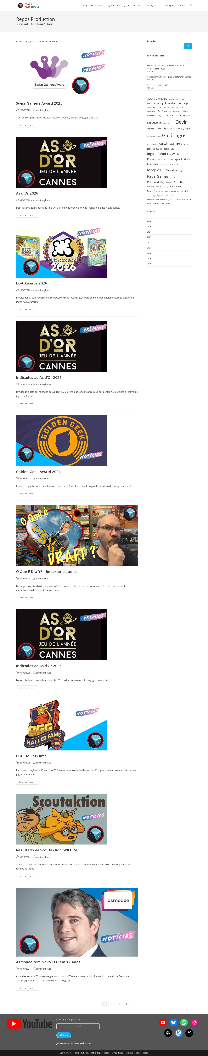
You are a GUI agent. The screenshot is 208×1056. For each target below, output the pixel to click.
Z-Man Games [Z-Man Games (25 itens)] (165, 203)
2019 (149, 258)
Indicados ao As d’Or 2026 (39, 377)
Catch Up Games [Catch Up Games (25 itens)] (160, 116)
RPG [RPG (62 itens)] (186, 191)
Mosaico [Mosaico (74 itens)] (171, 170)
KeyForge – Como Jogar (157, 85)
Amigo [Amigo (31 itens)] (181, 99)
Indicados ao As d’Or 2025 (39, 665)
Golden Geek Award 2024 (38, 471)
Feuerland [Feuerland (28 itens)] (151, 137)
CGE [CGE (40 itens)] (169, 115)
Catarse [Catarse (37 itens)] (150, 115)
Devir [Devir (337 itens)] (181, 122)
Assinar (64, 1035)
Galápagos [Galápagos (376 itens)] (174, 135)
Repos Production (45, 24)
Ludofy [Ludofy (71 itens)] (185, 159)
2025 (149, 226)
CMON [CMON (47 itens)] (175, 115)
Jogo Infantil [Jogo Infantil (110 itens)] (156, 153)
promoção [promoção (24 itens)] (169, 183)
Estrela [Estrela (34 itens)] (159, 129)
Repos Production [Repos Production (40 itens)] (155, 191)
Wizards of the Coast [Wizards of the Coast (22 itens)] (153, 203)
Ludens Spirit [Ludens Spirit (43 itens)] (174, 159)
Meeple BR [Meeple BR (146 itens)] (156, 169)
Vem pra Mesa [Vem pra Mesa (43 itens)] (184, 199)
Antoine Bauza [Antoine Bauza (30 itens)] (153, 103)
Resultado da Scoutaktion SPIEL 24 (46, 850)
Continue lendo (28, 124)
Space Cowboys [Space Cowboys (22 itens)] (151, 196)
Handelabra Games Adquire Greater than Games (169, 76)
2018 (149, 263)
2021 (149, 247)
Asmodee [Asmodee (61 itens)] (170, 103)
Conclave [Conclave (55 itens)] (185, 115)
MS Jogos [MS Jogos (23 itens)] (181, 171)
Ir (188, 46)
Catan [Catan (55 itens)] (184, 111)
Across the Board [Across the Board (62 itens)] (157, 98)
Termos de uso (117, 1053)
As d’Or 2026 (27, 193)
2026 (149, 221)
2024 (149, 232)
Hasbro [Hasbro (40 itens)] (166, 148)
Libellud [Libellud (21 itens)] (163, 160)
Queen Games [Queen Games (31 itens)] (153, 187)
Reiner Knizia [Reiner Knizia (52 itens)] (177, 186)
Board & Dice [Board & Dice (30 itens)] (152, 107)
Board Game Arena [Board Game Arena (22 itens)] (164, 107)
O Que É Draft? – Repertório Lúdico (47, 571)
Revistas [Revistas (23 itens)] (167, 191)
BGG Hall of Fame (31, 755)
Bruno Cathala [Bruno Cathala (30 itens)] (177, 107)
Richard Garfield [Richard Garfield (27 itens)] (177, 191)
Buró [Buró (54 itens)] (160, 111)
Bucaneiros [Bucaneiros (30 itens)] (151, 111)
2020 (149, 253)
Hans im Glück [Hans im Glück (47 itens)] (154, 148)
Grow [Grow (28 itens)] (186, 144)
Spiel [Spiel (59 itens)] (160, 195)
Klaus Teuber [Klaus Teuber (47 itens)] (174, 154)
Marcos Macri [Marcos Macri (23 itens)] (164, 165)
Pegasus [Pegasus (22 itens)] (172, 177)
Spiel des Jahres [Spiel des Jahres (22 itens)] (169, 196)
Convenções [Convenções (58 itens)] (154, 122)
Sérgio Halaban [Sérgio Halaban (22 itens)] (170, 200)
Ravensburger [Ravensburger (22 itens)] (164, 187)
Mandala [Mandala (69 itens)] (153, 164)
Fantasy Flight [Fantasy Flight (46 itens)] (183, 128)
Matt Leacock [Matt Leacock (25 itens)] (174, 165)
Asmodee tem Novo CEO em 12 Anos (48, 961)
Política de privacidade (99, 1053)
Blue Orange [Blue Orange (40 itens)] (183, 103)
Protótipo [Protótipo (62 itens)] (179, 182)
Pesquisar (152, 41)
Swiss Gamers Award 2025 (39, 103)
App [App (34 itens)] (161, 103)
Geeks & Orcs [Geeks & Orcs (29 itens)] (152, 144)
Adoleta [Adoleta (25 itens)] (171, 99)
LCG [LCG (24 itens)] (159, 160)
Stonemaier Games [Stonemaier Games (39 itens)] (156, 199)
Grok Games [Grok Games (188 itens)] (170, 143)
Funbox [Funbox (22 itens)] (158, 137)
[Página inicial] (22, 24)
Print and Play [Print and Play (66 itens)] (156, 182)
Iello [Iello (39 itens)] (172, 149)
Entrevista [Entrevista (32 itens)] (151, 129)
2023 (149, 237)
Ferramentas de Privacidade (136, 1053)
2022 (149, 242)
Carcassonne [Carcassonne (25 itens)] (176, 111)
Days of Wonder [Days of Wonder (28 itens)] (168, 123)
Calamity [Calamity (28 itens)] (167, 111)
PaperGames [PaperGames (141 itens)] (157, 176)
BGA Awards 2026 (31, 283)
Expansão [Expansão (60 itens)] (169, 128)
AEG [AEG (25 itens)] (176, 99)
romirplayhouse (43, 110)
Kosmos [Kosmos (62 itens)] (152, 159)
